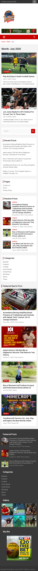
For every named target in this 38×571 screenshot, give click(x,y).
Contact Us (6, 185)
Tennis (5, 279)
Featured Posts (10, 434)
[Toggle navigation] (4, 37)
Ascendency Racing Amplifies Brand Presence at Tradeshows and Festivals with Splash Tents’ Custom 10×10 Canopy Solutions (18, 146)
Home (5, 188)
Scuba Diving (7, 272)
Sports (6, 107)
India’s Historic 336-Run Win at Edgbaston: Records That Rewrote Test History (23, 222)
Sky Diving (6, 274)
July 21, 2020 (7, 79)
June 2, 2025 (16, 250)
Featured (6, 264)
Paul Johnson (29, 215)
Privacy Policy (7, 190)
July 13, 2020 (7, 117)
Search (33, 131)
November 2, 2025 (18, 215)
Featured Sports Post (12, 286)
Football (7, 71)
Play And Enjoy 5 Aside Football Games (18, 76)
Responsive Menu (34, 1)
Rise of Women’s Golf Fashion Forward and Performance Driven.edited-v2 (23, 234)
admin (14, 79)
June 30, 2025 (16, 238)
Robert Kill (24, 250)
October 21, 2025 (17, 226)
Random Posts (11, 198)
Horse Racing (7, 269)
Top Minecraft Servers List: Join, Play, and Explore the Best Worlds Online (23, 246)
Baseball (5, 262)
